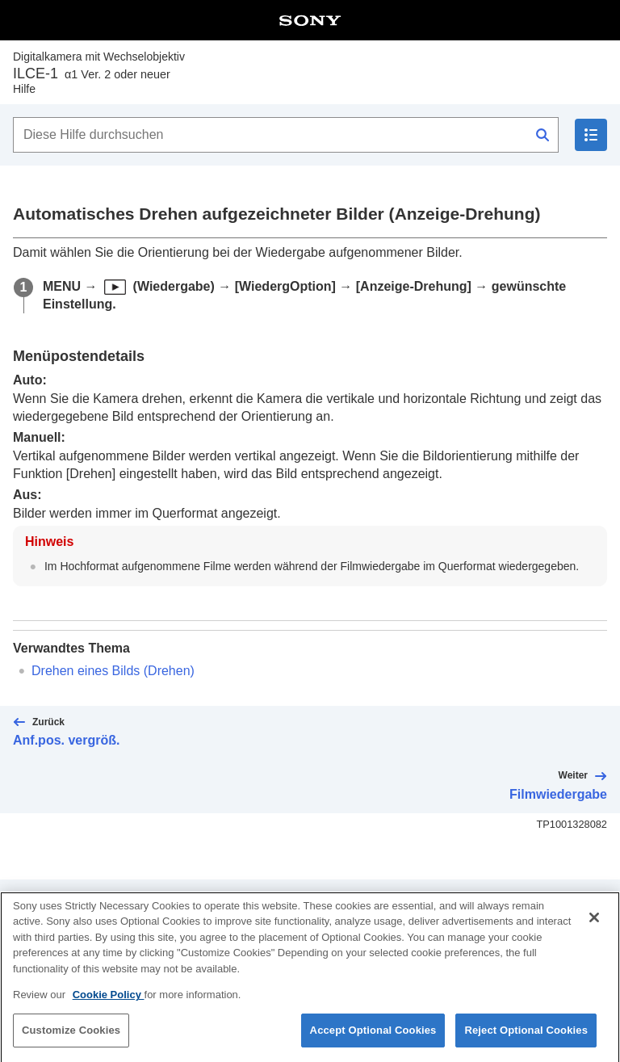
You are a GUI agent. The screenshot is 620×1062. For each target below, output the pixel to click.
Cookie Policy (109, 1006)
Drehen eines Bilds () (113, 671)
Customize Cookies (71, 1041)
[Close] (594, 929)
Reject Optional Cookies (526, 1041)
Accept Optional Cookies (373, 1041)
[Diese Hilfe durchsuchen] (286, 135)
